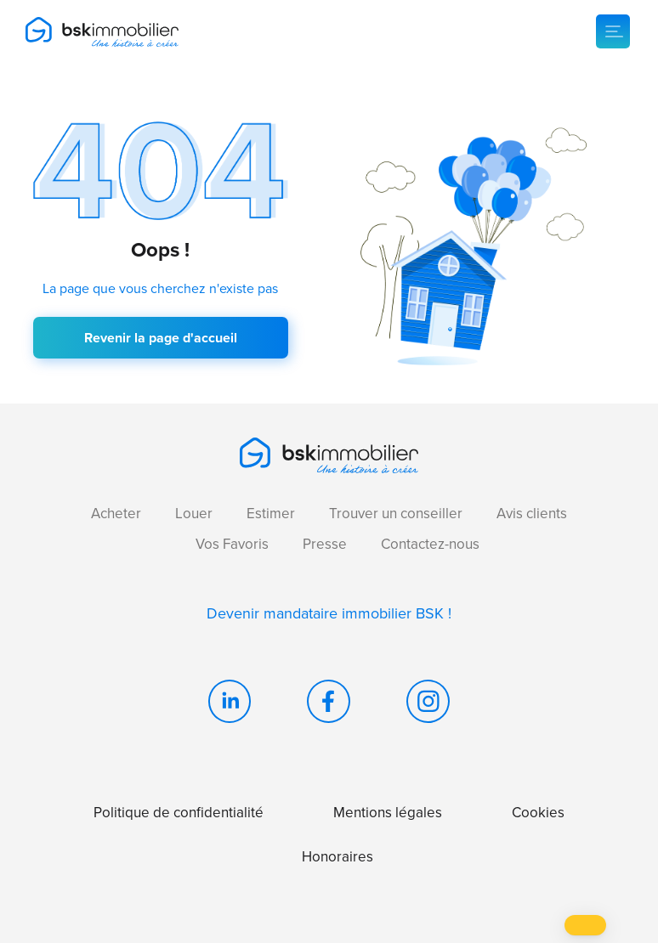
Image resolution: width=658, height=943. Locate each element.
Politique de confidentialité (179, 812)
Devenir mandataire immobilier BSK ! (329, 613)
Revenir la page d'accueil (160, 337)
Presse (325, 544)
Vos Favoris (232, 544)
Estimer (271, 513)
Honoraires (337, 856)
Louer (194, 513)
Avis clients (531, 513)
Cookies (538, 812)
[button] (585, 925)
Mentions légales (387, 812)
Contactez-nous (430, 544)
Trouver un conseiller (395, 513)
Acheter (116, 513)
